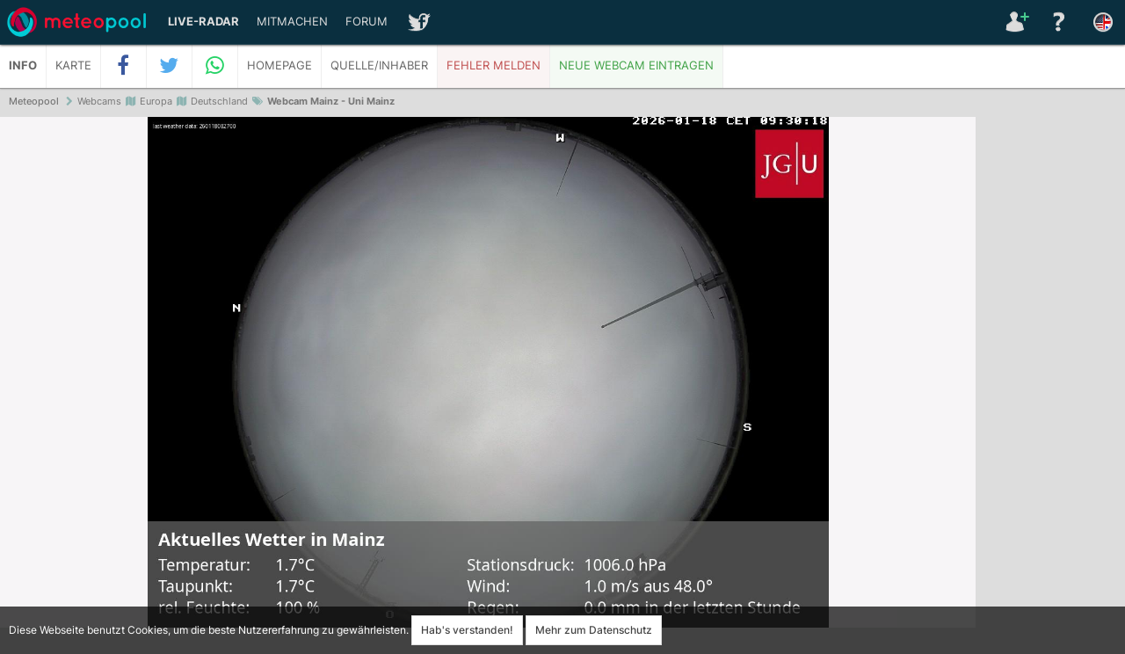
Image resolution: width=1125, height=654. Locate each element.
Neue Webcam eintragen (636, 65)
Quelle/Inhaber (379, 65)
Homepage (279, 65)
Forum (366, 21)
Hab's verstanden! (467, 629)
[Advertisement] (1050, 386)
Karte (73, 65)
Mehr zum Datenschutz (593, 629)
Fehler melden (493, 65)
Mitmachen (292, 21)
